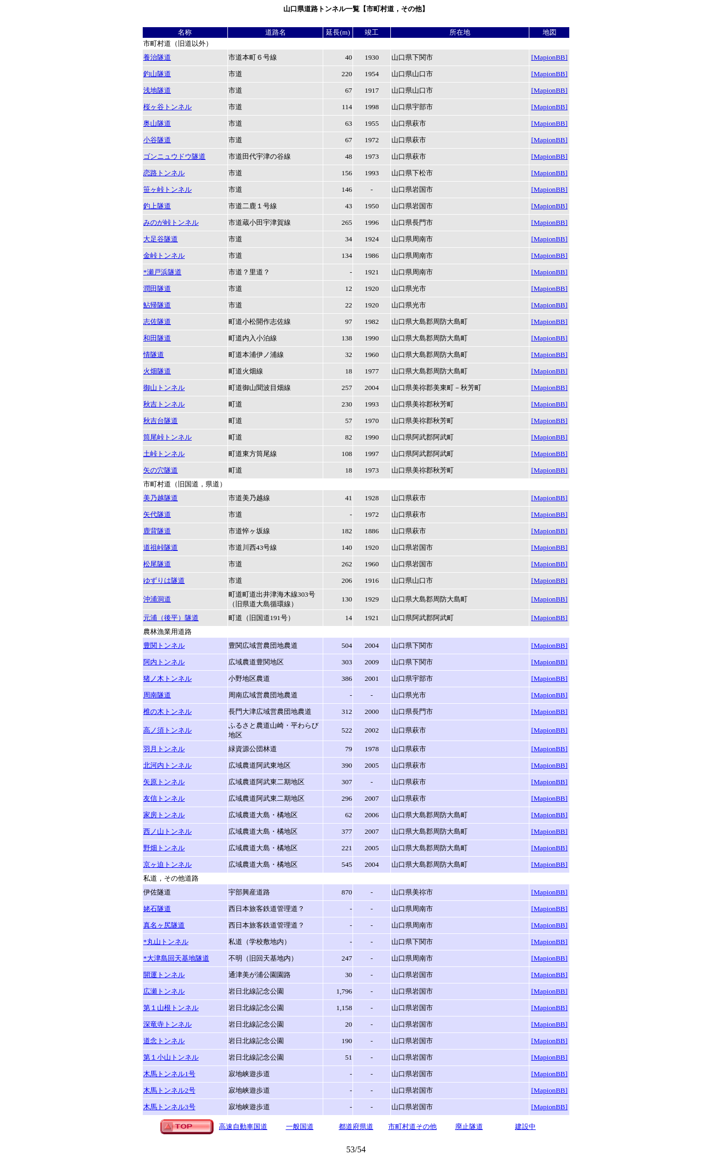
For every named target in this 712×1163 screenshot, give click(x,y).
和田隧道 (157, 338)
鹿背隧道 (157, 531)
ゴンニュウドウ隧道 (174, 156)
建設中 (525, 1127)
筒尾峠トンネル (167, 437)
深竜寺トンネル (167, 1024)
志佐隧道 (157, 322)
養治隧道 (157, 57)
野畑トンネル (164, 848)
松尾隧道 (157, 564)
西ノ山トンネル (167, 831)
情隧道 (153, 355)
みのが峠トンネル (171, 222)
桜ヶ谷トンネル (167, 107)
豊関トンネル (164, 645)
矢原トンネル (164, 782)
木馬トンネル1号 (169, 1074)
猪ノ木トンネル (167, 678)
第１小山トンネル (171, 1057)
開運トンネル (164, 975)
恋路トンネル (164, 173)
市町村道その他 (412, 1127)
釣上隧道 (157, 206)
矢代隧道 (157, 514)
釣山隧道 (157, 74)
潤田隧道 (157, 288)
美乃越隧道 (160, 498)
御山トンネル (164, 388)
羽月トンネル (164, 749)
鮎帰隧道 (157, 305)
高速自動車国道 (243, 1127)
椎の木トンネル (167, 711)
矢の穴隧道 (160, 470)
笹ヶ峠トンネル (167, 189)
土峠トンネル (164, 454)
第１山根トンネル (171, 1008)
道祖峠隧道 (160, 547)
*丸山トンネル (166, 942)
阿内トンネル (164, 662)
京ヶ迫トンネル (167, 864)
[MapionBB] (549, 57)
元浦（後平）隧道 (171, 618)
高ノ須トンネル (167, 730)
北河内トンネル (167, 765)
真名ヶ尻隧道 (164, 925)
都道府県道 (356, 1127)
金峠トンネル (164, 255)
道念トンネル (164, 1041)
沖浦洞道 (157, 599)
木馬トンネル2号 (169, 1090)
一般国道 (300, 1127)
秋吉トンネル (164, 404)
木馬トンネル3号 (169, 1107)
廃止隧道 (469, 1127)
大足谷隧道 (160, 239)
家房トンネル (164, 815)
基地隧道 (176, 958)
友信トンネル (164, 798)
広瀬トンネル (164, 991)
